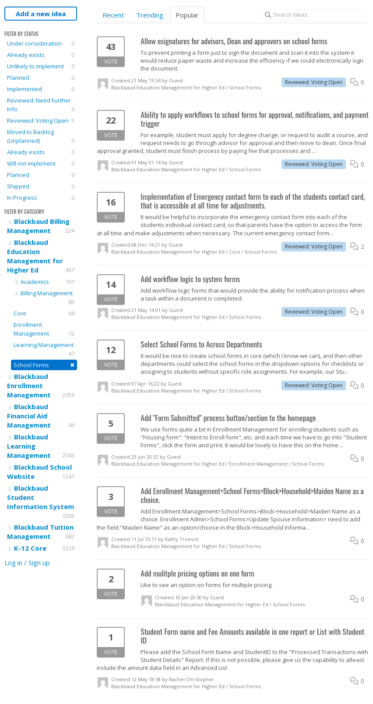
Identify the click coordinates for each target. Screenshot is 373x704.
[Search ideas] (315, 15)
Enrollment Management (44, 329)
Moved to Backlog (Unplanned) (40, 136)
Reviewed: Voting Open (40, 120)
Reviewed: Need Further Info (40, 104)
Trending (149, 15)
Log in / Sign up (27, 562)
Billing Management (44, 297)
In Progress (40, 197)
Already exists (40, 54)
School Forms (44, 365)
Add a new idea (41, 13)
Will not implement (40, 163)
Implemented (40, 89)
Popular (187, 15)
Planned (40, 77)
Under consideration (40, 43)
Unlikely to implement (40, 66)
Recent (113, 15)
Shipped (40, 186)
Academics (44, 281)
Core (44, 313)
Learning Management (44, 349)
